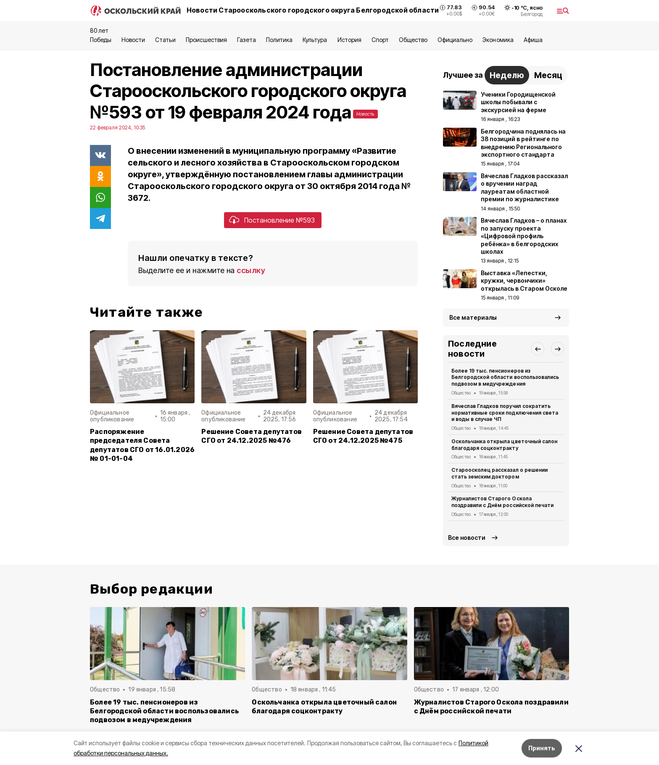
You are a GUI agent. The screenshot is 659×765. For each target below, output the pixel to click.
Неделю (507, 75)
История (349, 39)
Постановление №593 (279, 220)
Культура (315, 39)
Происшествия (206, 39)
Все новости (466, 537)
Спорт (380, 39)
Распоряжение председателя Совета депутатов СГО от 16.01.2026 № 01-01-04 (142, 445)
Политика (279, 39)
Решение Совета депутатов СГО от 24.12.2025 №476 (251, 436)
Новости (133, 39)
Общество (413, 39)
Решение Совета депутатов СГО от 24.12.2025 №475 (363, 436)
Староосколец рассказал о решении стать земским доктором (499, 473)
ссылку (251, 270)
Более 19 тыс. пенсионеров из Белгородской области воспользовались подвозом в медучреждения (505, 377)
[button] (537, 348)
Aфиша (533, 39)
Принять (541, 748)
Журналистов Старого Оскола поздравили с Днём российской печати (502, 501)
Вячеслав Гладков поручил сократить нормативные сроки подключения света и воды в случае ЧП (504, 413)
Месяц (548, 75)
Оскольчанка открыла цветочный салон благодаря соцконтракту (504, 444)
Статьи (165, 39)
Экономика (497, 39)
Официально (455, 39)
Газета (246, 39)
